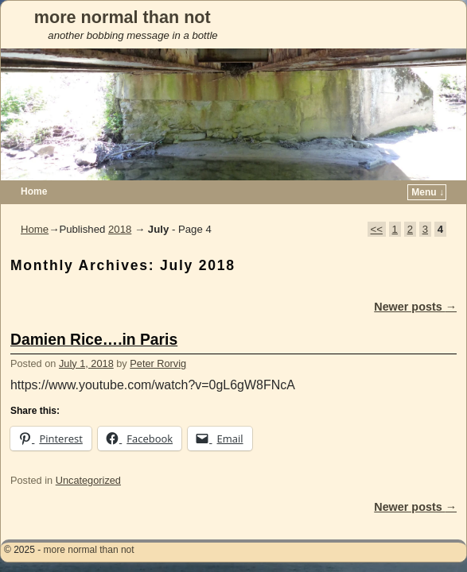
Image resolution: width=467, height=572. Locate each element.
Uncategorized (88, 456)
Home (35, 205)
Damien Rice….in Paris (93, 315)
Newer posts (415, 282)
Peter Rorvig (158, 340)
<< (377, 205)
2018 (119, 205)
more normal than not (122, 17)
